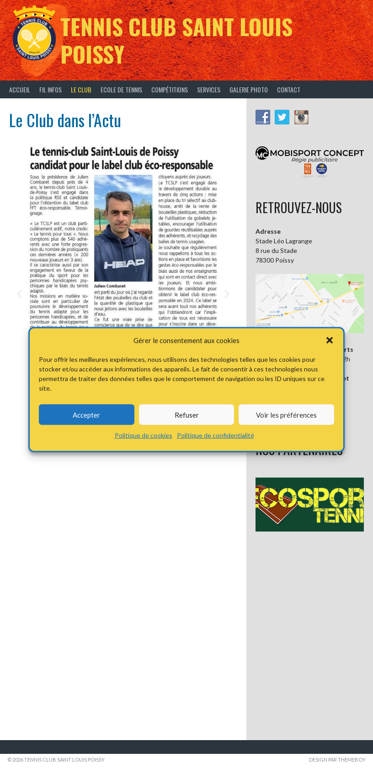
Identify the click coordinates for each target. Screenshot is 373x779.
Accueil (19, 89)
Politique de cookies (143, 435)
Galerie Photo (248, 89)
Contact (288, 89)
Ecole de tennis (121, 89)
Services (208, 89)
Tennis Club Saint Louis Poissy (176, 40)
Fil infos (50, 89)
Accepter (86, 414)
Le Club (81, 89)
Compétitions (169, 89)
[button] (329, 340)
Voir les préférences (286, 414)
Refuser (187, 414)
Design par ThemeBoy (337, 760)
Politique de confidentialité (215, 435)
